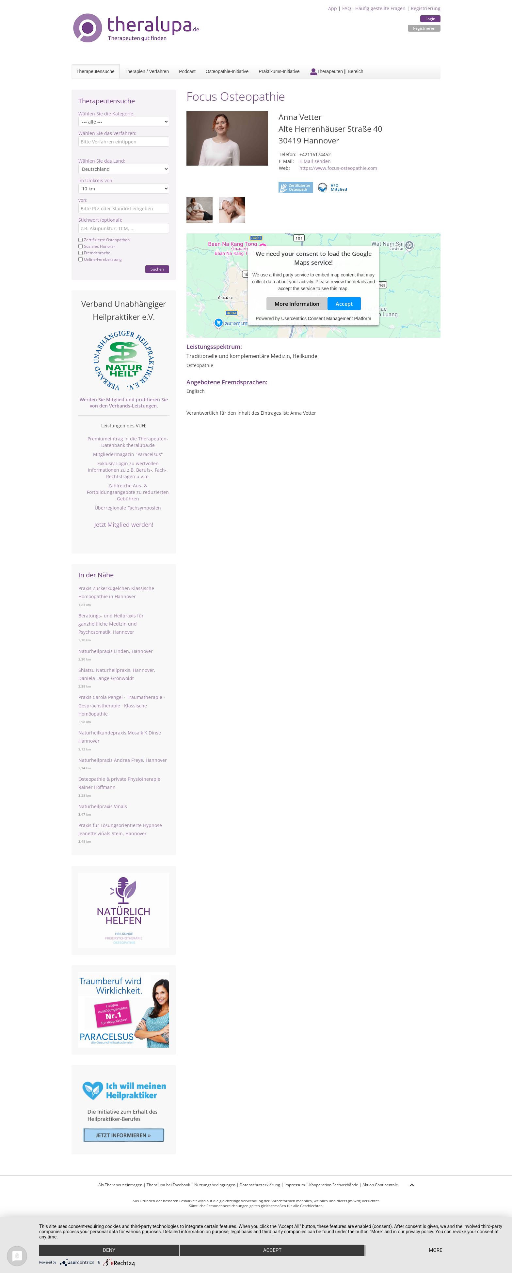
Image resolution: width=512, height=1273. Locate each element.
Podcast (187, 71)
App (332, 8)
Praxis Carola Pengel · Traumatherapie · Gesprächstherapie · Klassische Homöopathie (121, 705)
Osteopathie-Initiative (227, 71)
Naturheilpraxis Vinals (102, 806)
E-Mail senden (315, 161)
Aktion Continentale (380, 1185)
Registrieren (424, 28)
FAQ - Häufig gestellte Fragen (374, 8)
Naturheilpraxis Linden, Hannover (115, 651)
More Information (297, 303)
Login (430, 19)
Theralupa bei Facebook (168, 1185)
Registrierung (425, 8)
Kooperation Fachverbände (333, 1185)
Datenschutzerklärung (260, 1185)
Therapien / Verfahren (147, 71)
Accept (344, 303)
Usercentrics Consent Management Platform (326, 318)
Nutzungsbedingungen (214, 1185)
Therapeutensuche (95, 71)
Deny (109, 1250)
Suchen (157, 269)
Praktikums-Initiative (279, 71)
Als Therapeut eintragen (120, 1185)
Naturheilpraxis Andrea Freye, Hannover (122, 760)
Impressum (294, 1185)
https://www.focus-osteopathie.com (338, 168)
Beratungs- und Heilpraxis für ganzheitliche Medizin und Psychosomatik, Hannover (111, 624)
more (435, 1250)
